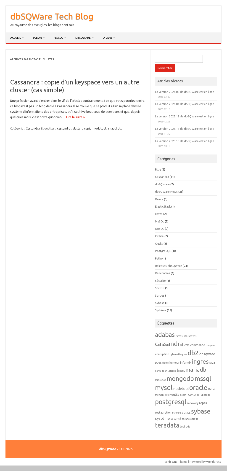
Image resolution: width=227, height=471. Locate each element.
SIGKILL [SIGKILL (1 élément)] (186, 412)
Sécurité (160, 280)
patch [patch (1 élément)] (183, 394)
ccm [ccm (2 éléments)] (187, 344)
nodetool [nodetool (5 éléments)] (181, 389)
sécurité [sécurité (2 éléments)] (176, 418)
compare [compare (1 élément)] (211, 345)
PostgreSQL (163, 250)
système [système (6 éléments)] (162, 418)
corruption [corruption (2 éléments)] (162, 354)
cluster (77, 128)
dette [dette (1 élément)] (165, 362)
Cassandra (33, 128)
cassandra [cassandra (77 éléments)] (169, 343)
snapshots (115, 128)
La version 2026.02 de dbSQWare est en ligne (184, 91)
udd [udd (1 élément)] (188, 426)
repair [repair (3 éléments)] (203, 403)
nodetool (100, 128)
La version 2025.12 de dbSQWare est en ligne (184, 116)
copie (87, 128)
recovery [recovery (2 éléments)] (192, 403)
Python (159, 258)
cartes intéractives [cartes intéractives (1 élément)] (185, 336)
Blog (158, 169)
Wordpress (213, 461)
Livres (159, 213)
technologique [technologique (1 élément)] (190, 418)
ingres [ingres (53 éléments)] (200, 361)
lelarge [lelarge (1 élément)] (172, 370)
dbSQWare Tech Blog (51, 16)
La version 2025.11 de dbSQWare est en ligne (184, 128)
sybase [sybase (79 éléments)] (200, 411)
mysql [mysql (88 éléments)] (164, 387)
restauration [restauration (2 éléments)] (163, 412)
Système (160, 310)
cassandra (64, 128)
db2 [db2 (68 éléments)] (193, 352)
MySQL (159, 221)
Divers (107, 37)
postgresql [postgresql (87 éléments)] (170, 401)
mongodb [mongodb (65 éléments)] (180, 378)
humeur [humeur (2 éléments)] (174, 362)
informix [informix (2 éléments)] (185, 362)
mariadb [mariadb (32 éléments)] (195, 369)
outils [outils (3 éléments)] (175, 394)
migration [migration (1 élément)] (160, 380)
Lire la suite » (75, 117)
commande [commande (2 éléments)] (197, 344)
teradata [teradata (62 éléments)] (167, 425)
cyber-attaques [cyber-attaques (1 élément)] (178, 354)
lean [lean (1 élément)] (164, 370)
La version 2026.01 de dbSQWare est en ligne (184, 104)
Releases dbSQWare (168, 265)
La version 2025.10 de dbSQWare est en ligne (184, 141)
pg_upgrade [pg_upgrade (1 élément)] (204, 394)
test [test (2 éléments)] (182, 426)
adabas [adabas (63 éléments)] (165, 334)
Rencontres (162, 273)
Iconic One (170, 461)
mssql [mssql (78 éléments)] (203, 378)
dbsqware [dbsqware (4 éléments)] (207, 354)
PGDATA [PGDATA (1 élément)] (191, 394)
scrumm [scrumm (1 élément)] (176, 412)
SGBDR (37, 37)
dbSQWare (83, 37)
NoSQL (58, 37)
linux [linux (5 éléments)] (181, 370)
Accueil (15, 37)
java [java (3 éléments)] (212, 362)
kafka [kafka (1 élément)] (158, 370)
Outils (159, 243)
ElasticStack (163, 206)
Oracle (159, 236)
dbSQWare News (166, 191)
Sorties (159, 295)
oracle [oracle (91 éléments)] (198, 387)
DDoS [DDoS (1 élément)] (158, 362)
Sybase (159, 302)
